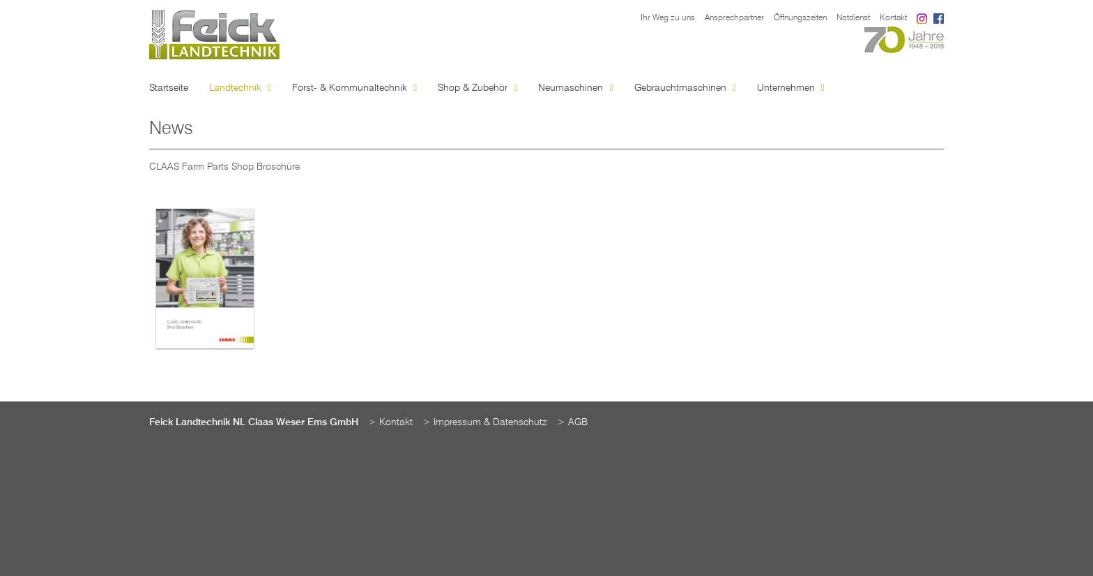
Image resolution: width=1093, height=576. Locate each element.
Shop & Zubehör (477, 88)
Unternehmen (791, 88)
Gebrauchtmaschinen (685, 88)
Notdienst (853, 18)
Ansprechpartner (734, 18)
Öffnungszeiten (800, 18)
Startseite (168, 88)
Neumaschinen (575, 88)
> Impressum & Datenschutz (484, 422)
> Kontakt (390, 422)
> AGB (572, 422)
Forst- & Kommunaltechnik (354, 88)
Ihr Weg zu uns (668, 18)
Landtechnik (240, 88)
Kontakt (893, 18)
